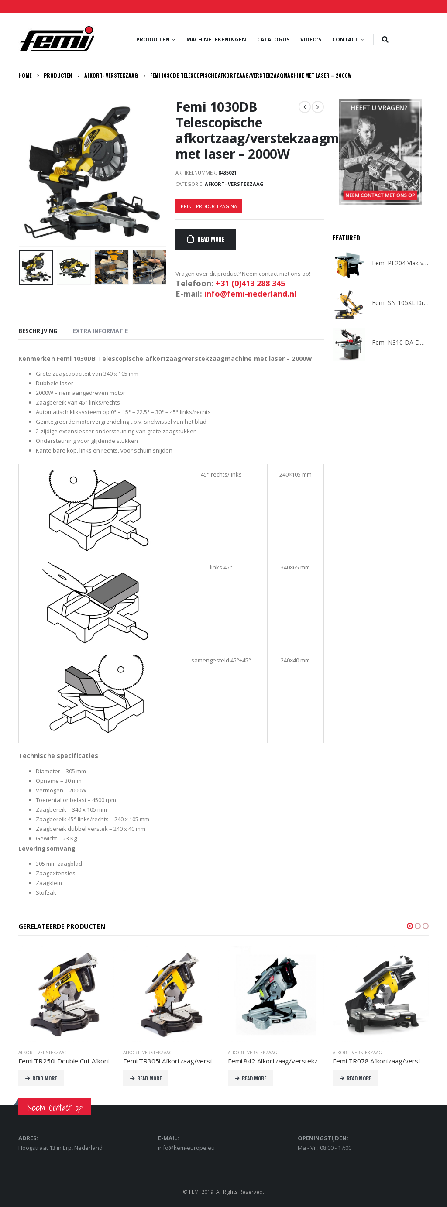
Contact (345, 39)
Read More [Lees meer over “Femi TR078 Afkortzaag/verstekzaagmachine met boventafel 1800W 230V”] (359, 1078)
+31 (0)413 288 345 (250, 283)
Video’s (310, 39)
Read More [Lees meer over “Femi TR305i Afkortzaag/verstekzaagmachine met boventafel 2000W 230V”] (149, 1078)
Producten (153, 39)
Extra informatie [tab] (100, 331)
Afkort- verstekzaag (234, 184)
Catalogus (273, 39)
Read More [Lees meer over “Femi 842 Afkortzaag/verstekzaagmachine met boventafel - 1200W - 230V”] (254, 1078)
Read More (210, 239)
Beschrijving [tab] (38, 331)
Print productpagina (209, 206)
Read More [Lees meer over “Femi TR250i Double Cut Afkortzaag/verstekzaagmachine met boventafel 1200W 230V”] (44, 1078)
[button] (410, 926)
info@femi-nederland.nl (250, 293)
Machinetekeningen (216, 39)
